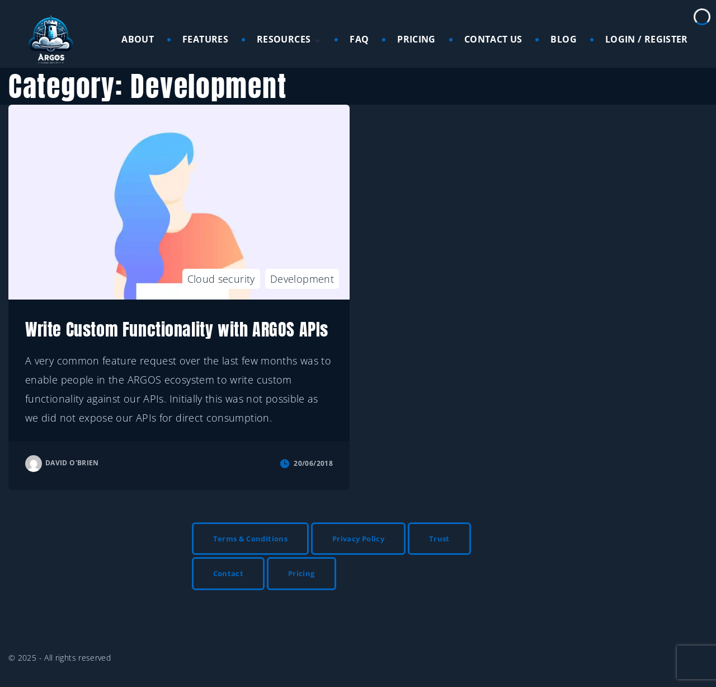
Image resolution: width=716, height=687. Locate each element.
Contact (228, 573)
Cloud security (221, 279)
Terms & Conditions (250, 539)
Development (302, 279)
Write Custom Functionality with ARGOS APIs (176, 329)
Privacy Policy (358, 539)
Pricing (301, 573)
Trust (439, 539)
